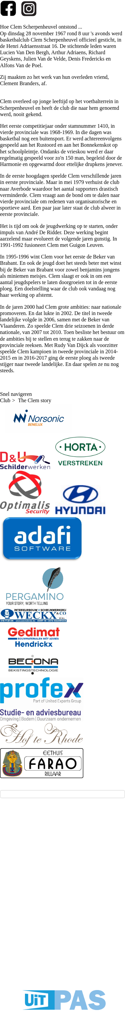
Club (5, 400)
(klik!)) (17, 877)
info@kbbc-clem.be (30, 859)
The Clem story (34, 400)
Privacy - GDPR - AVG (63, 928)
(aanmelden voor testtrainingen (43, 871)
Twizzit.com (88, 913)
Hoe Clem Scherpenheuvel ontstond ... (41, 27)
